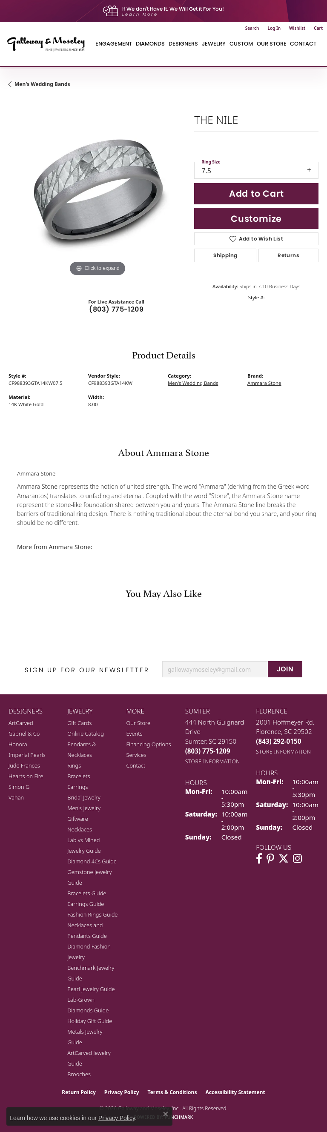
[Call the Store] (207, 751)
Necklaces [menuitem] (79, 829)
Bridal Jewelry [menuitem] (83, 797)
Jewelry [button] (214, 43)
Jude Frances (24, 765)
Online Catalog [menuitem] (85, 733)
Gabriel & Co (24, 733)
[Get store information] (212, 761)
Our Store (138, 723)
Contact (303, 43)
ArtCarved (21, 723)
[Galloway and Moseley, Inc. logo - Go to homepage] (49, 43)
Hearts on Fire (26, 776)
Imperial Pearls (27, 755)
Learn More (140, 14)
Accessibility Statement (235, 1092)
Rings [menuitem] (74, 765)
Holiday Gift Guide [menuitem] (89, 1021)
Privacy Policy (121, 1092)
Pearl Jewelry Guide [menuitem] (91, 989)
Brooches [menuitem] (79, 1074)
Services (136, 755)
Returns (288, 255)
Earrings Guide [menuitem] (85, 904)
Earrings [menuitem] (77, 787)
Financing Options (148, 744)
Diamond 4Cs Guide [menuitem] (92, 861)
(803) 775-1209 (116, 309)
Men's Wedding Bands (42, 84)
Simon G (19, 787)
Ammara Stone (264, 383)
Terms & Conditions (172, 1092)
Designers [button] (183, 43)
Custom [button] (241, 43)
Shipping (225, 255)
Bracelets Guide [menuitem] (86, 893)
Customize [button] (256, 218)
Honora (18, 744)
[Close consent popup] (165, 1114)
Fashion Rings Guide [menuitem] (92, 914)
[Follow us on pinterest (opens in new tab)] (270, 859)
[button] (252, 28)
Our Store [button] (272, 43)
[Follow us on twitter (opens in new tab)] (283, 859)
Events (134, 733)
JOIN (285, 669)
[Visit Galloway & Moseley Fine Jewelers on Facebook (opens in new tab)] (259, 859)
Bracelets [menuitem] (78, 776)
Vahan (16, 797)
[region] (97, 189)
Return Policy (79, 1092)
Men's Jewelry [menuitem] (83, 808)
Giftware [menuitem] (77, 818)
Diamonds (150, 43)
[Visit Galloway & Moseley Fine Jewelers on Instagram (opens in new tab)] (297, 859)
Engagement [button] (113, 43)
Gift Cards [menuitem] (79, 723)
